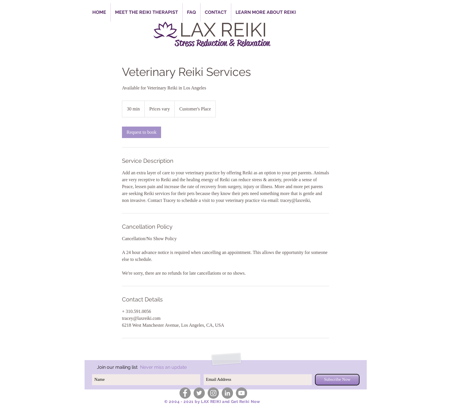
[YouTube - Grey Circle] (241, 393)
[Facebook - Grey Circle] (185, 393)
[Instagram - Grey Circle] (213, 393)
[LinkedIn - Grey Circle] (227, 393)
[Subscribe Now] (337, 379)
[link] (141, 132)
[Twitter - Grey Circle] (199, 393)
